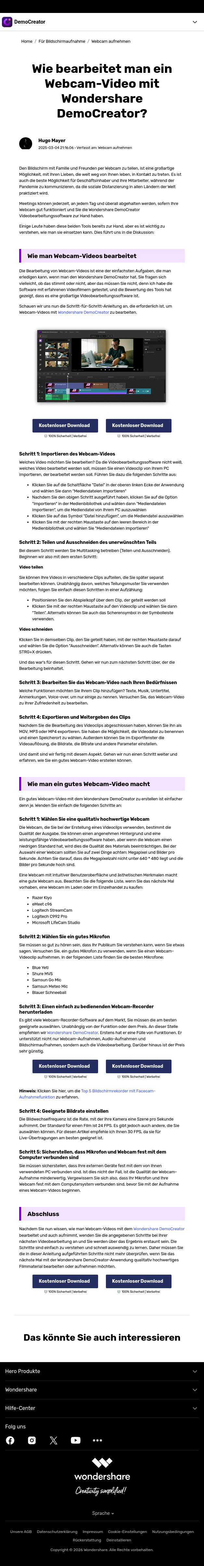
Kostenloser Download (64, 425)
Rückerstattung (87, 1540)
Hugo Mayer (51, 140)
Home (26, 41)
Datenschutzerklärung (57, 1531)
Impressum (93, 1531)
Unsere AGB (21, 1531)
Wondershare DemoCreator (83, 312)
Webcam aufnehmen (110, 41)
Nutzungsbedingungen (173, 1531)
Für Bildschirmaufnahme (62, 41)
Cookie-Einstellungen (127, 1531)
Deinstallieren (118, 1540)
